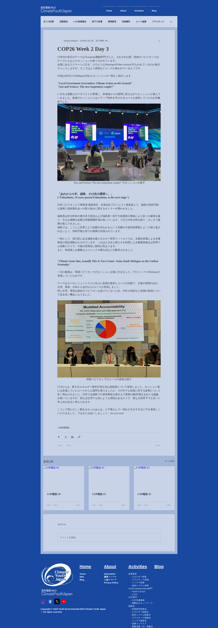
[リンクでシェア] (79, 437)
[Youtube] (64, 601)
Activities (137, 566)
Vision (83, 574)
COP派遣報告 (79, 21)
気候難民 (126, 21)
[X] (57, 601)
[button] (171, 21)
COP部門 (132, 597)
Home (85, 566)
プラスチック (158, 21)
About (110, 566)
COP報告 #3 (99, 494)
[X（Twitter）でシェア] (65, 437)
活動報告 (63, 21)
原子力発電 (97, 21)
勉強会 (131, 606)
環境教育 (112, 21)
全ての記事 (48, 21)
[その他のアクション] (159, 40)
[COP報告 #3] (109, 477)
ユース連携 (141, 21)
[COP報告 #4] (64, 477)
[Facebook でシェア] (58, 437)
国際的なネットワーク (142, 603)
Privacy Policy (111, 582)
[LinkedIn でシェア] (72, 437)
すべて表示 (170, 461)
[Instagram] (43, 601)
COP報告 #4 (53, 494)
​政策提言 (132, 574)
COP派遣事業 (138, 600)
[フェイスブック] (50, 601)
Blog (82, 580)
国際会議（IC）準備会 (142, 626)
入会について (110, 580)
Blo (157, 566)
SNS (82, 577)
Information (110, 574)
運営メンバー (110, 577)
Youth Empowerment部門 (140, 588)
